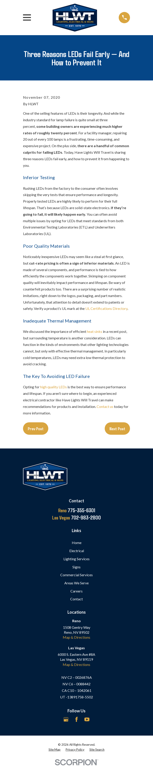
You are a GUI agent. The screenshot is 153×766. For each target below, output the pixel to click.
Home (76, 542)
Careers (76, 591)
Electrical (76, 551)
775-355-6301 (76, 510)
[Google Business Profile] (65, 719)
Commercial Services (76, 575)
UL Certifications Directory (106, 308)
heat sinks (94, 331)
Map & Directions (76, 637)
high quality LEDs (53, 387)
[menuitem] (54, 750)
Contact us (105, 406)
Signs (76, 567)
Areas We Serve (76, 583)
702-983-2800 (76, 517)
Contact (76, 599)
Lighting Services (76, 559)
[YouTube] (86, 719)
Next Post (117, 428)
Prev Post (36, 428)
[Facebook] (76, 719)
